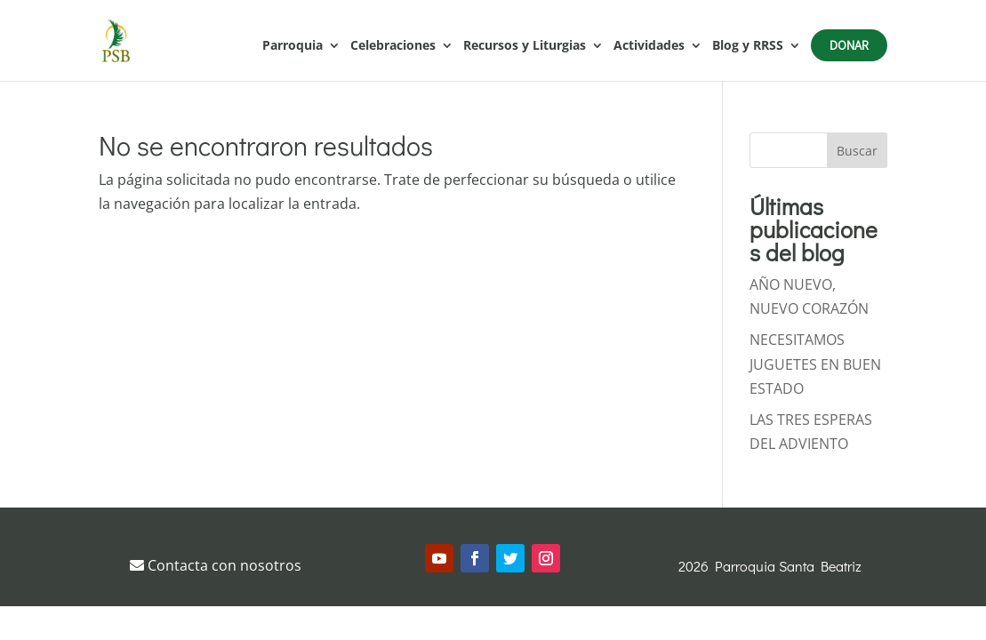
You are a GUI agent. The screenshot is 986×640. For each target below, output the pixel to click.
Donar (849, 44)
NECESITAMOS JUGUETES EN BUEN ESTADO (815, 363)
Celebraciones (393, 46)
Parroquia (292, 46)
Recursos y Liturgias (524, 46)
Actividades (649, 46)
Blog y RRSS (747, 46)
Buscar (857, 150)
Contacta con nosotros (215, 565)
